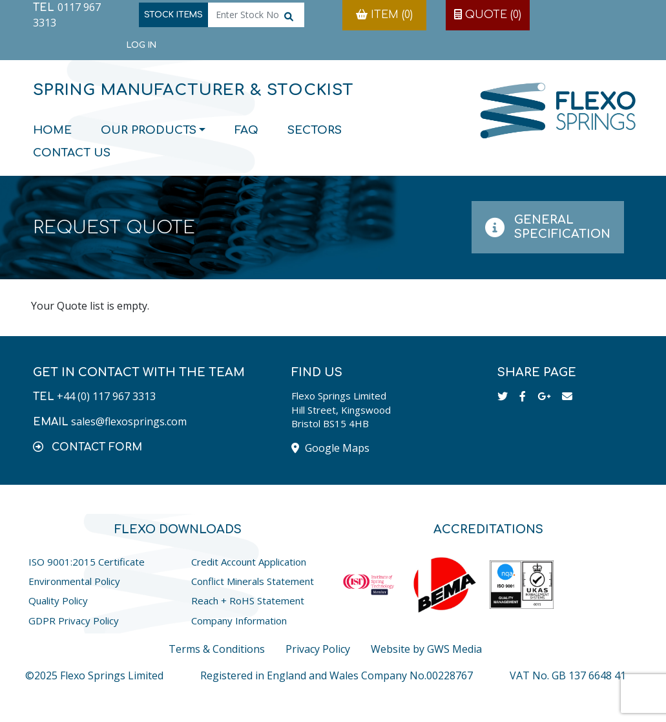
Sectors (314, 130)
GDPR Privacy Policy (73, 620)
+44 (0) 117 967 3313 (106, 396)
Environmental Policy (74, 581)
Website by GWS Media (426, 649)
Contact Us (71, 153)
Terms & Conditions (217, 649)
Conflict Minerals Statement (252, 581)
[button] (87, 447)
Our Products (148, 130)
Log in (141, 45)
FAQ (246, 130)
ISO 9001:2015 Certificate (86, 561)
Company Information (239, 620)
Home (52, 130)
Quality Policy (58, 600)
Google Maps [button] (330, 448)
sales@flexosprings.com (129, 421)
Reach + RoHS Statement (247, 600)
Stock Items (173, 14)
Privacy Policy (318, 649)
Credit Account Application (248, 561)
